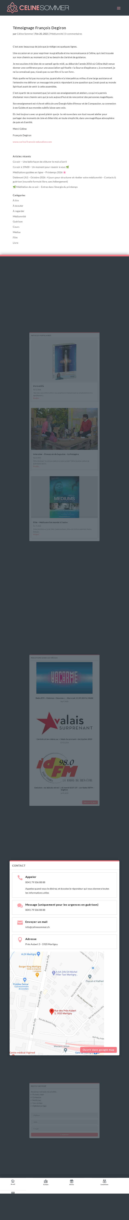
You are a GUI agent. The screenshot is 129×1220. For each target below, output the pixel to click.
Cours (16, 226)
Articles (71, 1184)
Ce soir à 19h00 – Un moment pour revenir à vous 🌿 (41, 166)
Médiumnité (56, 33)
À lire (16, 200)
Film (15, 237)
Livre (15, 242)
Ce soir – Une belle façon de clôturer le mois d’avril (40, 161)
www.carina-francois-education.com (32, 141)
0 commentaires (73, 33)
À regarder (18, 211)
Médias (17, 232)
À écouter (18, 205)
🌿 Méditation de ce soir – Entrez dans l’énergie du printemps (45, 186)
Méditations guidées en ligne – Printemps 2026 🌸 (39, 172)
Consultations (104, 1184)
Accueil (13, 1184)
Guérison (18, 221)
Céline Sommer (25, 33)
